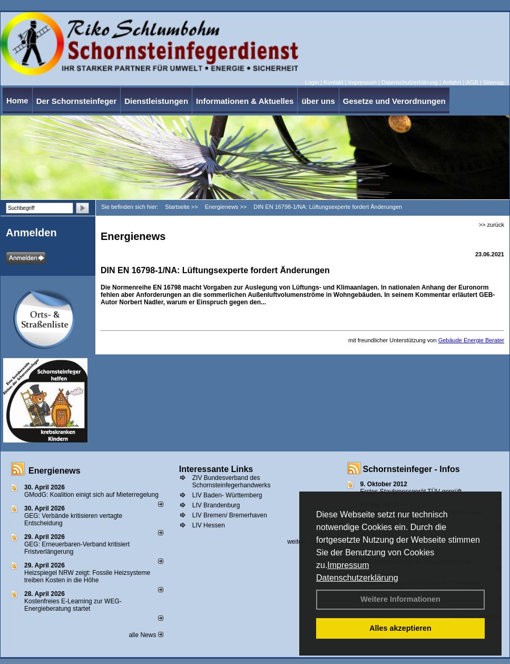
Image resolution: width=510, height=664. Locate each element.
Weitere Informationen (400, 599)
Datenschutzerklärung (357, 577)
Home (17, 100)
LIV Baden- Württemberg (227, 495)
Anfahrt (452, 82)
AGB (472, 82)
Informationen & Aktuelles (244, 101)
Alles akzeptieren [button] (400, 628)
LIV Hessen (208, 525)
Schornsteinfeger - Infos (411, 469)
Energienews (54, 470)
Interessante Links (216, 469)
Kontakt (333, 82)
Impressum (348, 565)
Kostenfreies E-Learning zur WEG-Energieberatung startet (73, 605)
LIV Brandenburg (216, 505)
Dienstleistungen (156, 101)
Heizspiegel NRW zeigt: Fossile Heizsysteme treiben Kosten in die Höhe (87, 576)
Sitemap (493, 82)
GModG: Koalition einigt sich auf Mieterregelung (91, 494)
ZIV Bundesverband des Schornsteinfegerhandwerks (231, 481)
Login (312, 82)
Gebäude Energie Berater (471, 340)
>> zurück (491, 225)
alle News (146, 635)
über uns (318, 101)
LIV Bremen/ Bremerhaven (229, 515)
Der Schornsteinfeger (76, 101)
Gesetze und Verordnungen (394, 101)
